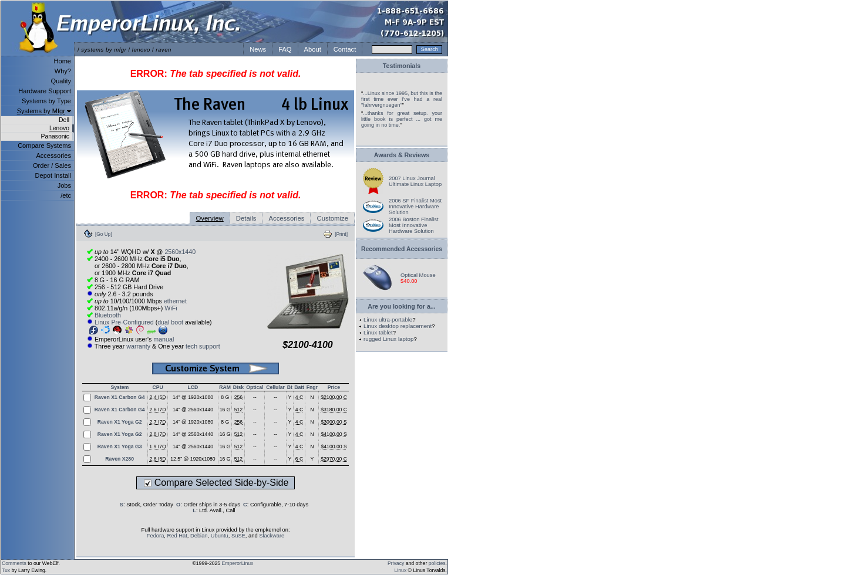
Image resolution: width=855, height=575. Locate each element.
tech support (203, 346)
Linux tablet (378, 332)
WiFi (170, 308)
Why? (63, 71)
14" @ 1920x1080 (193, 397)
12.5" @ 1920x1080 (192, 459)
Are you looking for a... (401, 306)
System (120, 387)
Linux (401, 570)
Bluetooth (108, 315)
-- (255, 397)
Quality (61, 80)
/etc (65, 195)
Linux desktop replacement (397, 326)
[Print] (341, 234)
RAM (225, 387)
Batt (299, 387)
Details (246, 218)
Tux (6, 570)
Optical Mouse (418, 275)
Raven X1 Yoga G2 (119, 422)
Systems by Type (46, 100)
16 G (225, 409)
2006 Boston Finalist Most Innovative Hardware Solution (414, 225)
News (258, 49)
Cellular (275, 387)
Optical (254, 387)
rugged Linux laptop (388, 339)
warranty (138, 346)
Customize (332, 218)
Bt (289, 387)
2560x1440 (180, 251)
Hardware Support (44, 90)
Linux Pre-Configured (124, 322)
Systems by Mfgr (41, 110)
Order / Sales (52, 165)
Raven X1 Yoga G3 (119, 446)
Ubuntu (219, 536)
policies (437, 563)
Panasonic (55, 136)
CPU (157, 387)
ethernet (175, 301)
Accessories (53, 155)
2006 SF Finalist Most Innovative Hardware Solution (415, 206)
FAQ (284, 49)
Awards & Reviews (402, 154)
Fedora (155, 536)
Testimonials (401, 65)
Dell (64, 120)
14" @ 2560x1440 (193, 409)
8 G (225, 397)
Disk (238, 387)
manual (163, 339)
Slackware (271, 536)
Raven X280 (119, 459)
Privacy (396, 563)
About (312, 49)
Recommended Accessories (401, 249)
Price (334, 387)
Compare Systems (44, 145)
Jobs (64, 185)
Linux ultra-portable (387, 319)
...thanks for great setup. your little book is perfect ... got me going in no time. (401, 119)
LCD (193, 387)
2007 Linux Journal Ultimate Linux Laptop (415, 181)
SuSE (238, 536)
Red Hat (177, 536)
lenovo (141, 49)
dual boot (170, 322)
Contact (345, 49)
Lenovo (59, 128)
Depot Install (53, 175)
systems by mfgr (103, 49)
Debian (199, 536)
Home (62, 61)
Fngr (312, 387)
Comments (14, 563)
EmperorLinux (238, 563)
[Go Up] (103, 234)
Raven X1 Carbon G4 (120, 397)
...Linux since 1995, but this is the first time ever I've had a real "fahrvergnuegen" (401, 99)
